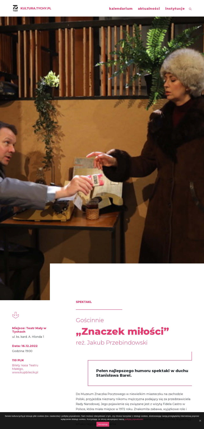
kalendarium (121, 8)
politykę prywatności (134, 419)
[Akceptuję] (200, 420)
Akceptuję (102, 424)
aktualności (149, 8)
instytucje (175, 8)
